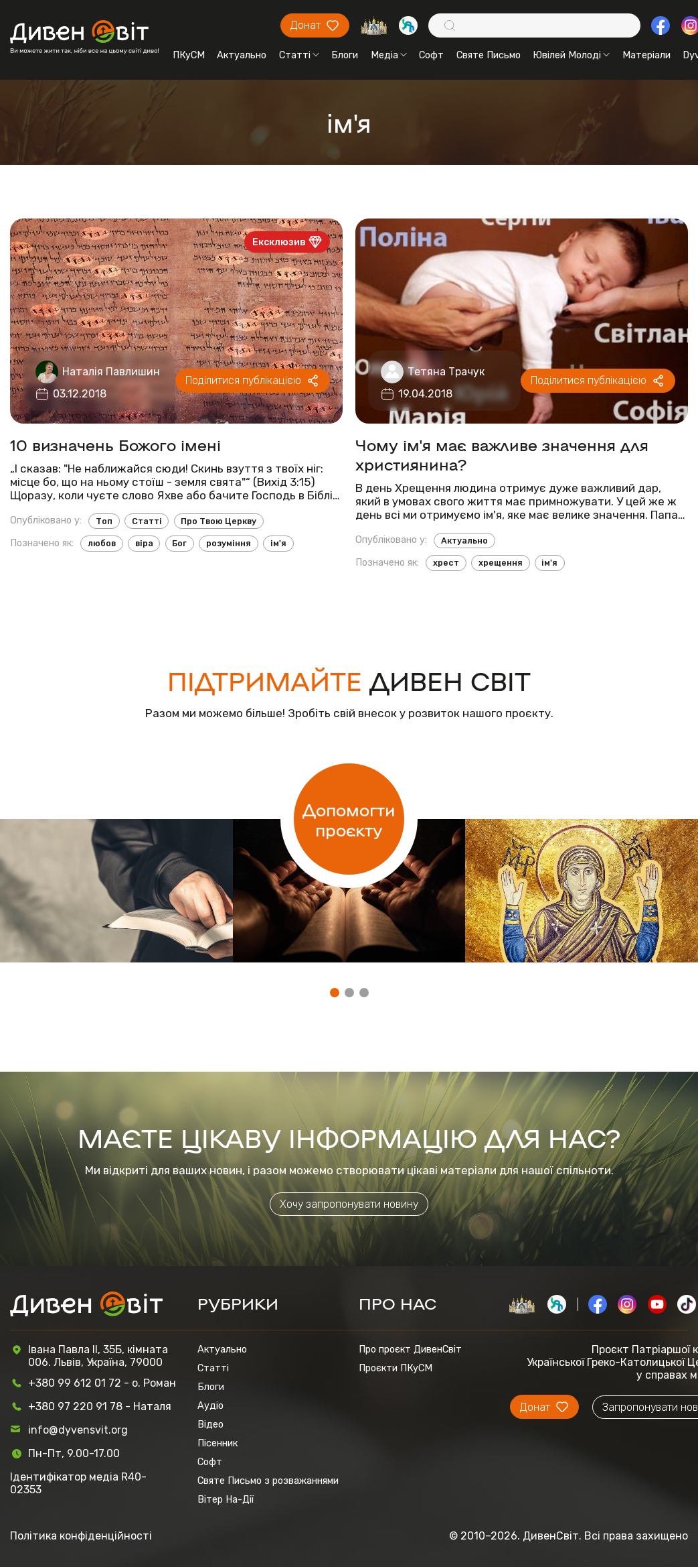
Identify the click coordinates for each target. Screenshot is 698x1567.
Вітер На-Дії (225, 1499)
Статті (299, 55)
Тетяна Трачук (446, 371)
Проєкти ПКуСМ (395, 1368)
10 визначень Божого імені (115, 444)
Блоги (344, 55)
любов (102, 543)
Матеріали (646, 55)
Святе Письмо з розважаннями (268, 1481)
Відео (210, 1424)
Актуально (241, 55)
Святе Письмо (488, 55)
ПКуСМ (189, 55)
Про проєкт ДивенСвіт (410, 1349)
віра (144, 543)
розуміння (228, 543)
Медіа (389, 55)
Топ (104, 521)
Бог (179, 543)
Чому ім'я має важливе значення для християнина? (501, 453)
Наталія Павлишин (111, 371)
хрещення (500, 563)
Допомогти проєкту (348, 819)
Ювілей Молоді (571, 55)
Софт (431, 55)
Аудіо (210, 1405)
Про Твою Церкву (218, 521)
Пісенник (217, 1443)
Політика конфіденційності (81, 1535)
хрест (446, 563)
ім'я (278, 543)
